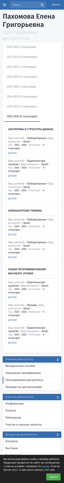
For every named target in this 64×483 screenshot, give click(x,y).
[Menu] (4, 5)
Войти (56, 4)
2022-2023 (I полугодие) (21, 47)
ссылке (45, 466)
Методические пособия (20, 366)
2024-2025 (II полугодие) (22, 96)
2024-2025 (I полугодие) (21, 86)
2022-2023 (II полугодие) (22, 56)
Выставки (11, 448)
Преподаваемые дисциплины (24, 380)
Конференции (14, 403)
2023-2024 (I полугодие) (21, 66)
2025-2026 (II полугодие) (22, 116)
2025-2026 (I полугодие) (21, 106)
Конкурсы (11, 441)
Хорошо (53, 476)
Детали (12, 153)
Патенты (10, 410)
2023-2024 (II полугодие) (22, 76)
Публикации (13, 417)
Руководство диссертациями (23, 387)
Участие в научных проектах (23, 424)
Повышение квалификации (23, 373)
